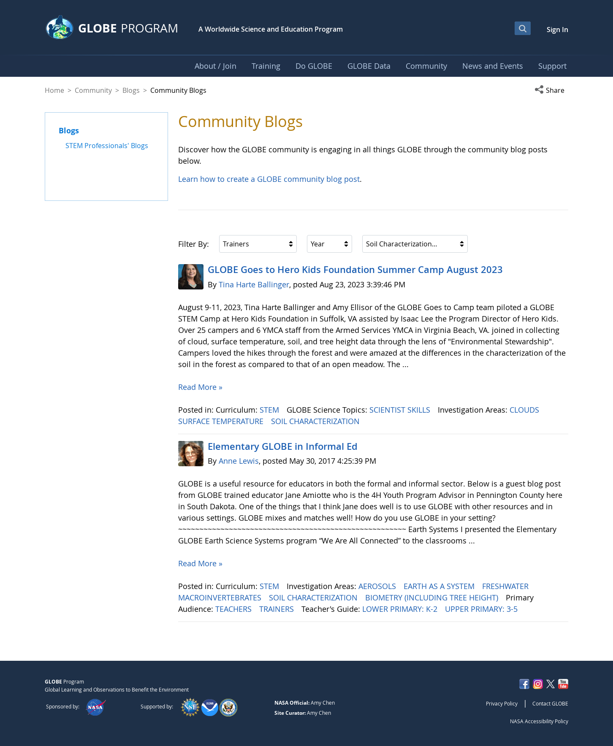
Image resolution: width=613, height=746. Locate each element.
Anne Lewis (239, 461)
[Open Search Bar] (523, 28)
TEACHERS (234, 609)
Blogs (131, 90)
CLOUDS (525, 410)
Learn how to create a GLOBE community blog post (269, 179)
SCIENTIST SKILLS (400, 410)
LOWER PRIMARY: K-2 (400, 609)
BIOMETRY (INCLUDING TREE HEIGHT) (432, 597)
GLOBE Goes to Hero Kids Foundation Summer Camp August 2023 (355, 269)
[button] (551, 90)
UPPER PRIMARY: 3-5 (482, 609)
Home (54, 90)
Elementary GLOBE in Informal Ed (283, 446)
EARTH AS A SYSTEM (440, 586)
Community (93, 90)
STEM (270, 410)
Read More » (200, 387)
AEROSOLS (378, 586)
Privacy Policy (502, 703)
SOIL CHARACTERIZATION (316, 421)
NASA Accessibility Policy (539, 721)
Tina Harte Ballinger (254, 284)
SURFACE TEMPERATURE (222, 421)
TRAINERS (277, 609)
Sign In (557, 29)
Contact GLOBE (550, 703)
